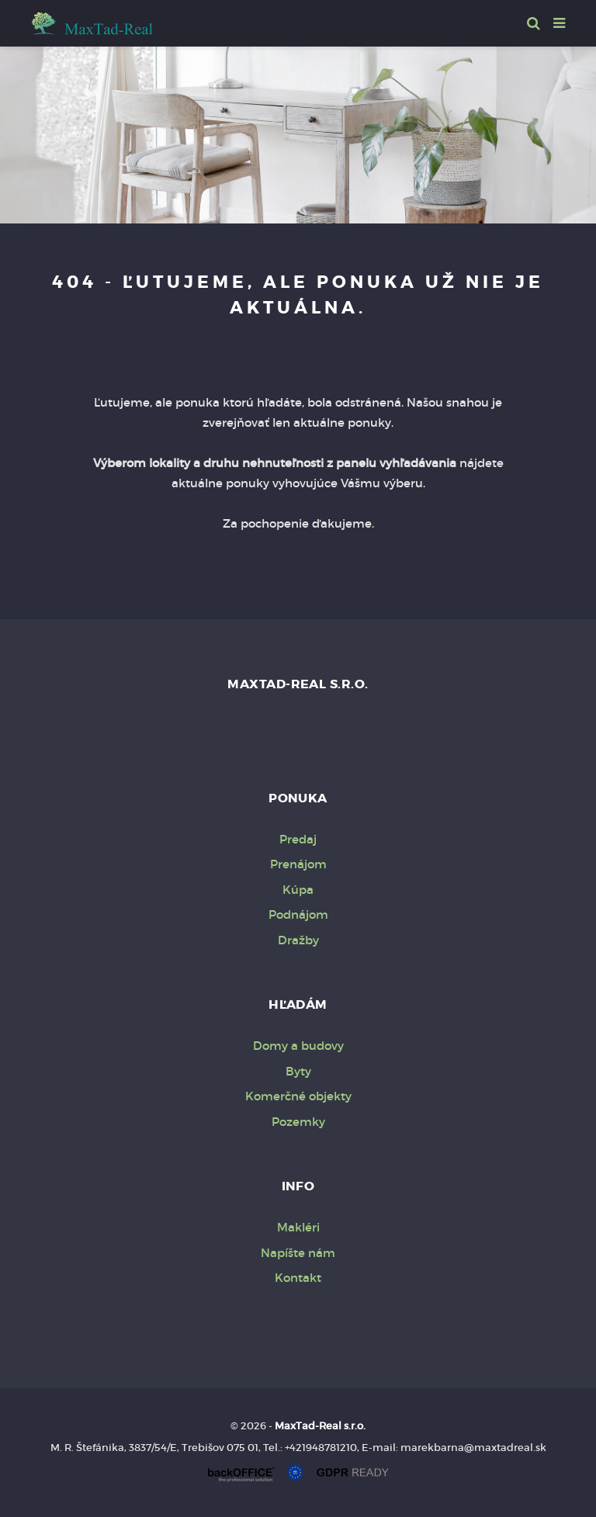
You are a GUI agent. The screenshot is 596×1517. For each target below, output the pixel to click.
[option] (298, 131)
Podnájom (298, 914)
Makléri (298, 1227)
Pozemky (298, 1121)
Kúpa (298, 889)
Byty (298, 1071)
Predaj (298, 839)
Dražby (298, 940)
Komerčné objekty (298, 1096)
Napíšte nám (298, 1252)
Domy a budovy (298, 1045)
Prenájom (298, 864)
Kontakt (298, 1277)
